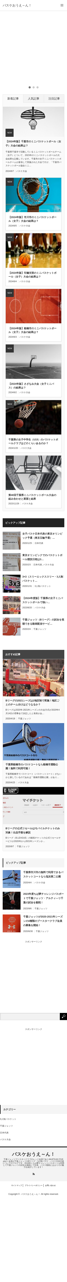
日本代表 (39, 626)
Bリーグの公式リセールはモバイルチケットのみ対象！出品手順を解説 (33, 913)
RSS (33, 1257)
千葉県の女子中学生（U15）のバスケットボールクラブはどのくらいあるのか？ (33, 524)
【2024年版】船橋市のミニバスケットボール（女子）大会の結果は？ (32, 413)
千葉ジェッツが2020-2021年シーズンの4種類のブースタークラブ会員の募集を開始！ (43, 1004)
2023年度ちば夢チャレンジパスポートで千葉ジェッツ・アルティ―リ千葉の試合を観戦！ (43, 981)
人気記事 (33, 182)
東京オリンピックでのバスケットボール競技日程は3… (42, 640)
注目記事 (54, 182)
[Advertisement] (33, 46)
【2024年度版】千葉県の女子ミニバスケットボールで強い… (42, 683)
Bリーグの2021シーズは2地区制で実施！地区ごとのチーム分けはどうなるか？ (32, 785)
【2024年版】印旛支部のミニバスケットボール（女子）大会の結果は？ (32, 358)
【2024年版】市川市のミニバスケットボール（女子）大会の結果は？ (32, 302)
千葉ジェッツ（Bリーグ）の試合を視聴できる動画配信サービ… (43, 705)
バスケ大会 (21, 254)
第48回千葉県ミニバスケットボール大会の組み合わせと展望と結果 (32, 580)
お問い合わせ (50, 1269)
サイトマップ (16, 1269)
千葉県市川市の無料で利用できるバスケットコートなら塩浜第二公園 (43, 957)
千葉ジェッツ (39, 712)
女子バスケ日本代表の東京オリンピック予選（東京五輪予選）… (42, 619)
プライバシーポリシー (34, 1269)
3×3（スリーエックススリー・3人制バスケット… (42, 662)
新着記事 (13, 182)
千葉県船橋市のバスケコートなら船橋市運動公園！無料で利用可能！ (32, 849)
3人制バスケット (43, 669)
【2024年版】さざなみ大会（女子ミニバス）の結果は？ (31, 469)
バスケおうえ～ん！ (17, 5)
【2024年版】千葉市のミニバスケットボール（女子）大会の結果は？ (33, 226)
